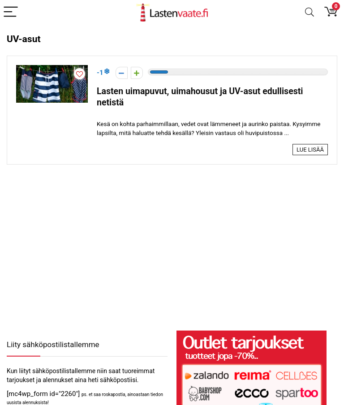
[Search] (309, 12)
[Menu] (11, 12)
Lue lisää (310, 149)
